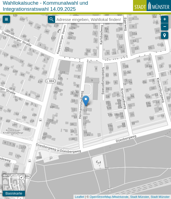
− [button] (164, 26)
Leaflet (79, 196)
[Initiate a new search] (51, 19)
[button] (164, 35)
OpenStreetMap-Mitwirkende (109, 196)
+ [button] (164, 19)
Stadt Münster (139, 196)
